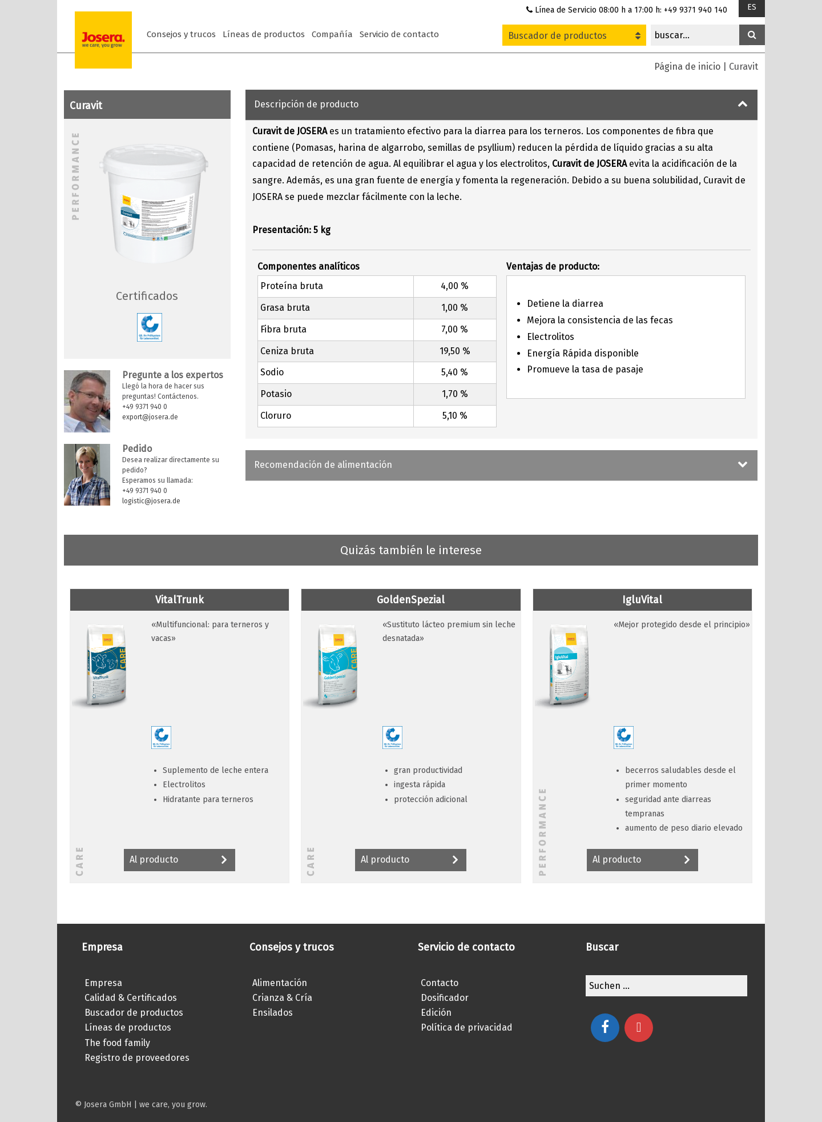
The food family (117, 1042)
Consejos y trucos (181, 34)
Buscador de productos (574, 35)
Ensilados (272, 1012)
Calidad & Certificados (130, 997)
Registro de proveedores (137, 1057)
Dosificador (445, 997)
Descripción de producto (306, 104)
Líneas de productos (264, 34)
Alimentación (279, 982)
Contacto (439, 982)
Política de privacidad (467, 1027)
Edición (436, 1012)
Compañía (332, 34)
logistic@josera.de (151, 501)
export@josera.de (150, 417)
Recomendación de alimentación (323, 464)
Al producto (179, 860)
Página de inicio (687, 66)
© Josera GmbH (103, 1104)
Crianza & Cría (282, 997)
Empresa (103, 982)
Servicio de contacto (399, 34)
